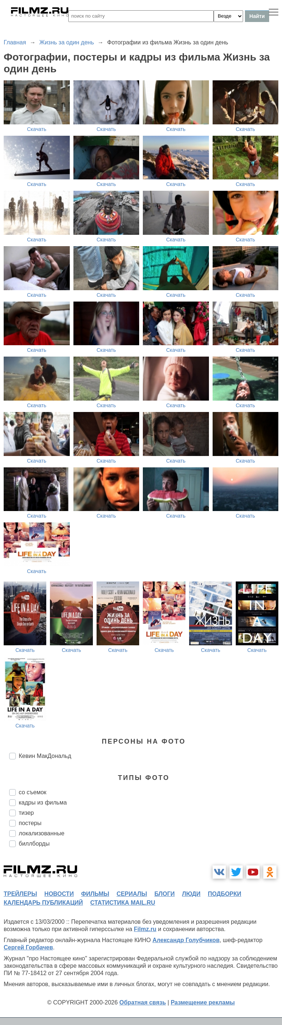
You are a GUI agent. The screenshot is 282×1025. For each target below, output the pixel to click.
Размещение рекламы (203, 1002)
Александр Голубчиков (186, 940)
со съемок (32, 792)
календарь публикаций (43, 903)
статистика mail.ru (122, 903)
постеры (30, 823)
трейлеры (20, 894)
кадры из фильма (43, 802)
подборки (224, 894)
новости (59, 894)
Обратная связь (142, 1002)
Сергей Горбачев (28, 947)
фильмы (95, 894)
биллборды (34, 843)
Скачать (37, 129)
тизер (26, 813)
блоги (164, 894)
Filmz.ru (145, 929)
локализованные (41, 833)
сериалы (131, 894)
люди (191, 894)
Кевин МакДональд (45, 756)
